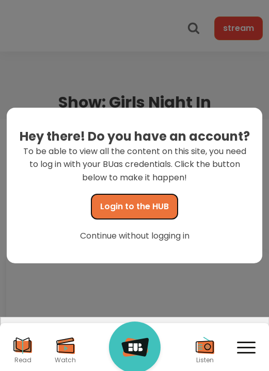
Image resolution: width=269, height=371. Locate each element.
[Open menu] (246, 348)
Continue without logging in (134, 236)
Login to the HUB (134, 206)
